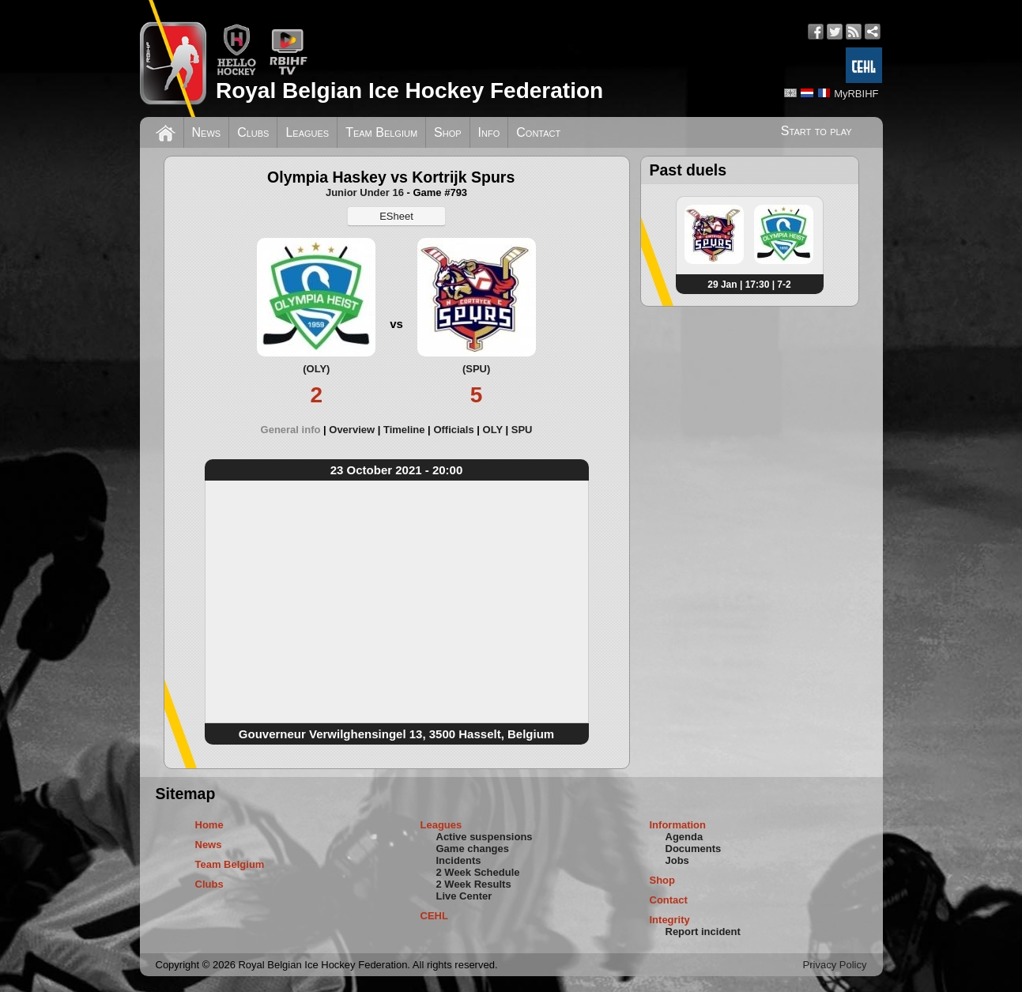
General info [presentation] (291, 430)
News (206, 132)
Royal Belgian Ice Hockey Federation (409, 90)
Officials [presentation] (453, 430)
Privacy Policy (835, 965)
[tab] (295, 430)
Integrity (670, 920)
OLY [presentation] (493, 430)
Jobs (677, 860)
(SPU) (476, 369)
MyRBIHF (856, 94)
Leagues (307, 132)
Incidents (458, 860)
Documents (694, 848)
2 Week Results (473, 884)
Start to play (816, 131)
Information (678, 825)
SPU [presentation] (522, 430)
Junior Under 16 (365, 192)
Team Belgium (381, 132)
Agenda (684, 837)
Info (489, 132)
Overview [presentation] (352, 430)
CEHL (434, 916)
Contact (538, 132)
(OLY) (316, 369)
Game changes (473, 848)
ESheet (396, 216)
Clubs (253, 132)
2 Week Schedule (478, 872)
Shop (448, 132)
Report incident (703, 931)
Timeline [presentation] (404, 430)
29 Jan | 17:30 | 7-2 (748, 284)
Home (209, 825)
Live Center (464, 896)
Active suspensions (484, 837)
